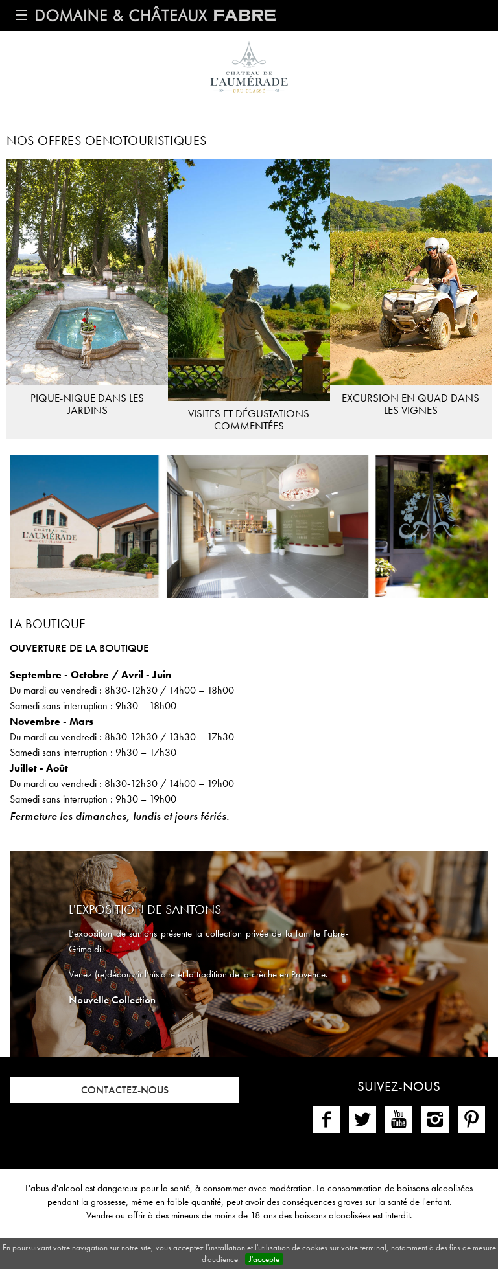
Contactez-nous (125, 1090)
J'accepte (264, 1258)
